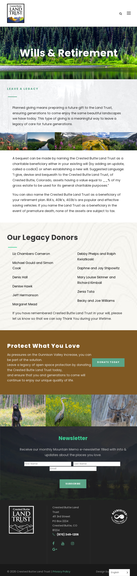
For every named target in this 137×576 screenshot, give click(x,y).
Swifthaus (116, 568)
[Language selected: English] (119, 572)
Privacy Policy (61, 568)
